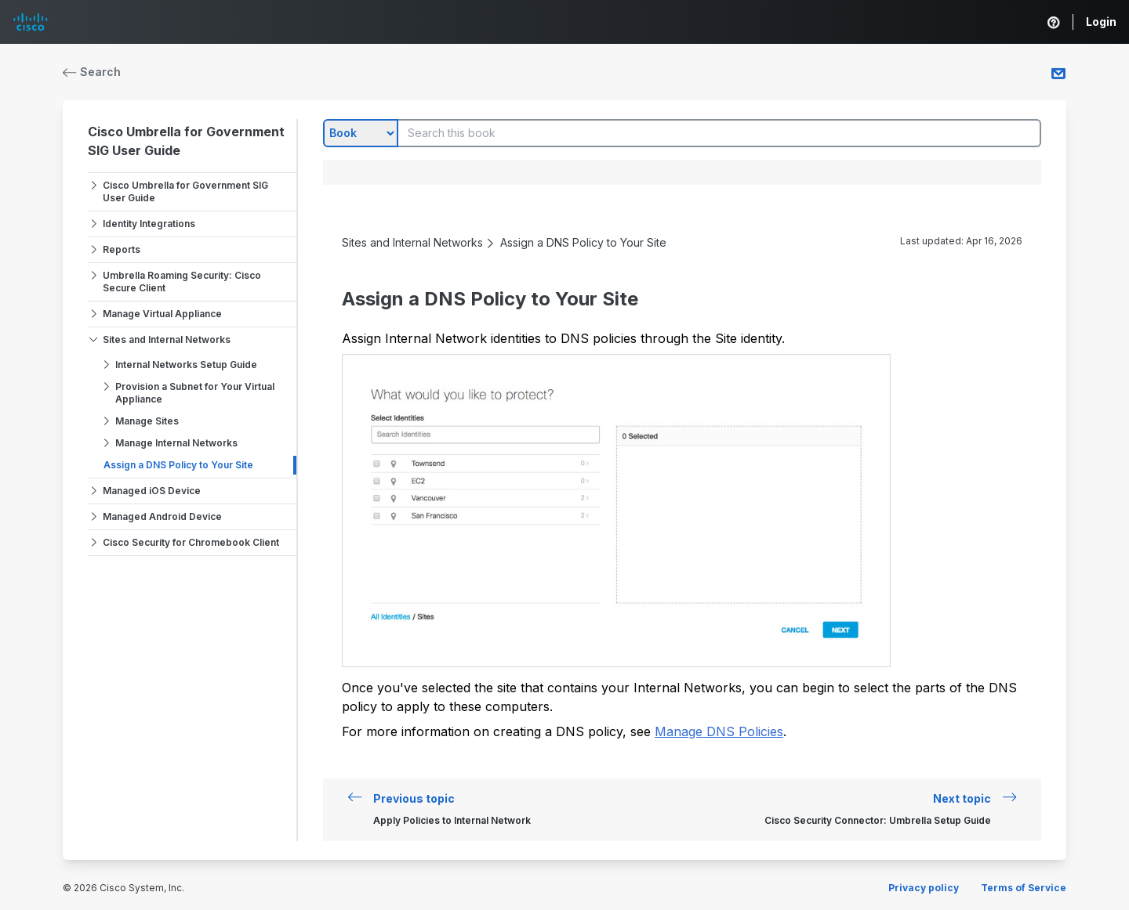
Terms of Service (1023, 888)
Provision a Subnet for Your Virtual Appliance (194, 393)
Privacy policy (923, 888)
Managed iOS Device (152, 491)
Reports (121, 249)
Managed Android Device (162, 516)
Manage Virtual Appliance (162, 314)
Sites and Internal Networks (167, 339)
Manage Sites (147, 421)
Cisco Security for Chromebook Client (191, 542)
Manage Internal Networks (176, 443)
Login (1101, 21)
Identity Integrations (149, 223)
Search (92, 71)
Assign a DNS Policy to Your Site (178, 465)
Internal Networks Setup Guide (186, 364)
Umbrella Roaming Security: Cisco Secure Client (182, 281)
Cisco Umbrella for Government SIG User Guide (185, 191)
